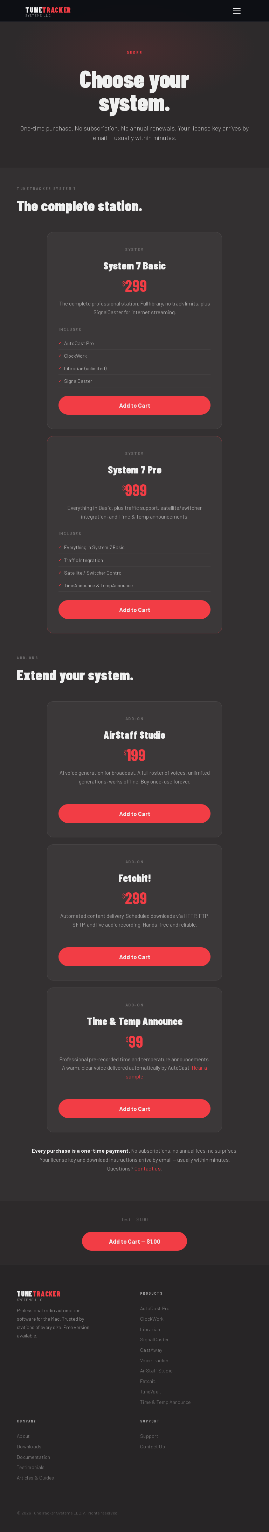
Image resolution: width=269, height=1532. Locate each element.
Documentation (33, 1457)
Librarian (150, 1329)
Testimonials (30, 1467)
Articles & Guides (35, 1478)
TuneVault (150, 1391)
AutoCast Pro (155, 1308)
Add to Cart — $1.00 (134, 1241)
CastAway (151, 1350)
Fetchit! (148, 1381)
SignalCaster (154, 1339)
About (23, 1436)
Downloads (29, 1446)
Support (149, 1436)
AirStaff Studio (156, 1370)
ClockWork (152, 1319)
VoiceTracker (154, 1360)
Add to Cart (134, 405)
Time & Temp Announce (165, 1402)
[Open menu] (237, 11)
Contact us (147, 1168)
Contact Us (152, 1446)
